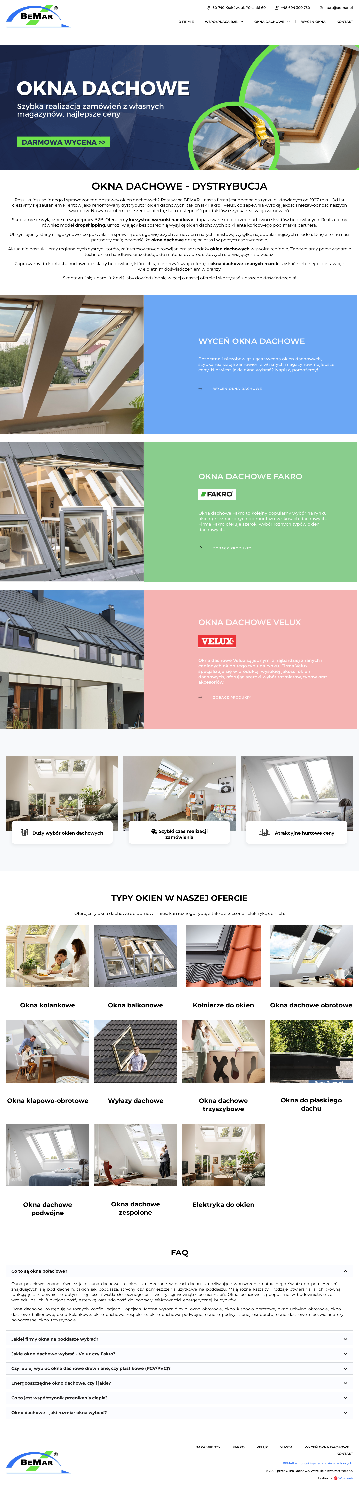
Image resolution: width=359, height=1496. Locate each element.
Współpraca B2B (224, 21)
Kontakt (345, 22)
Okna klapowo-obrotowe (47, 1100)
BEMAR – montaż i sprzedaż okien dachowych (318, 1463)
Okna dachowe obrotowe (311, 1005)
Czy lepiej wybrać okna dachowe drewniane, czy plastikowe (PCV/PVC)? (91, 1368)
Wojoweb (343, 1478)
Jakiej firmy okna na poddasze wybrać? (54, 1339)
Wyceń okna (313, 22)
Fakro (239, 1447)
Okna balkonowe (135, 1005)
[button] (179, 1271)
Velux (262, 1447)
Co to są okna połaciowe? (39, 1271)
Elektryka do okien (223, 1204)
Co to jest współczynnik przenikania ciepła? (59, 1397)
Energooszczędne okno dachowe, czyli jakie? (61, 1383)
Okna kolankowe (47, 1005)
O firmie (186, 22)
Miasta (286, 1447)
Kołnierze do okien (223, 1005)
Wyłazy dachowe (135, 1100)
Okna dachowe (272, 21)
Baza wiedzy (208, 1447)
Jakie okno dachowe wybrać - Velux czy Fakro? (63, 1353)
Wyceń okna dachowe (327, 1447)
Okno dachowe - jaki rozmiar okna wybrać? (59, 1412)
